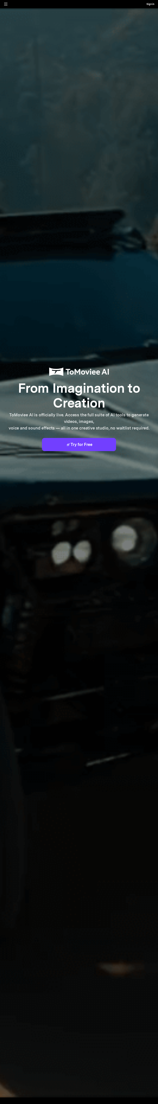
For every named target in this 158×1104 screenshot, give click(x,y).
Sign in (150, 4)
